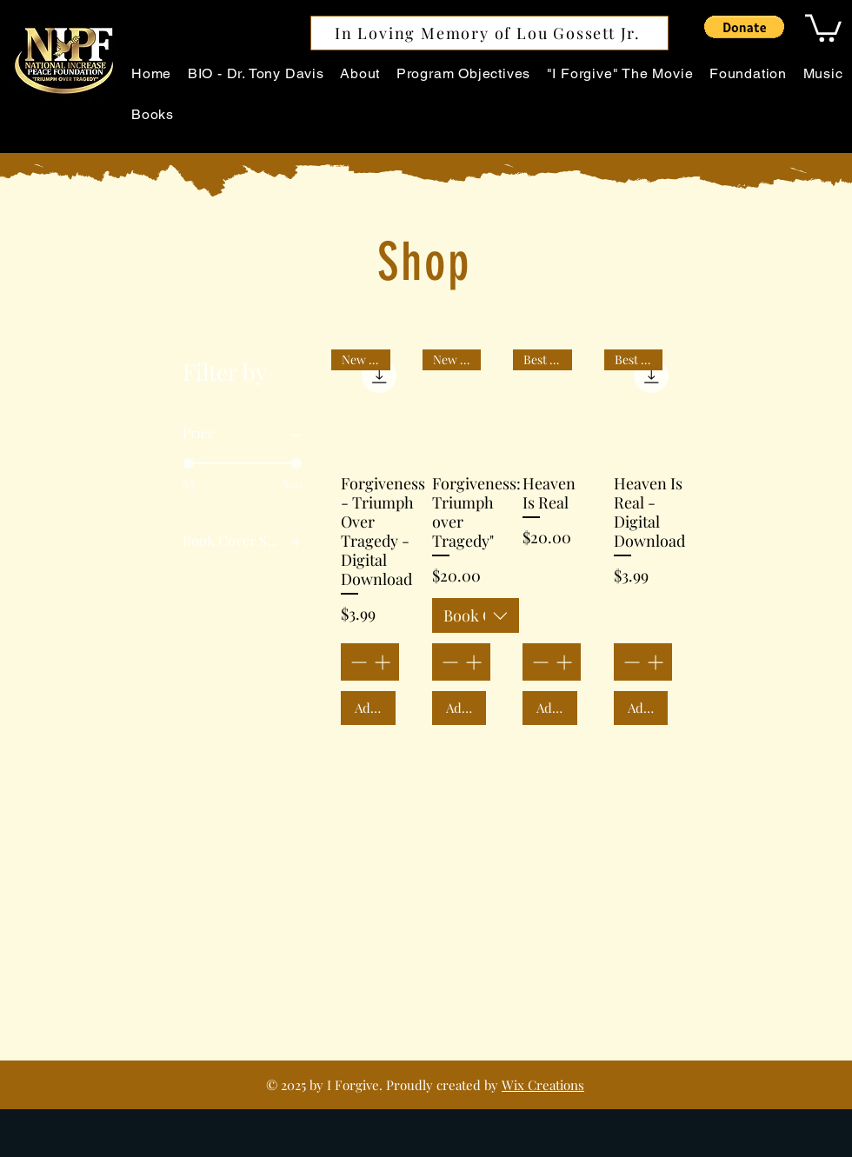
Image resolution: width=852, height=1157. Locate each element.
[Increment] (383, 662)
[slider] (188, 463)
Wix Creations (543, 1085)
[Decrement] (356, 662)
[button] (744, 27)
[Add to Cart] (368, 708)
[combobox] (475, 615)
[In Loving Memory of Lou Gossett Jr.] (489, 33)
